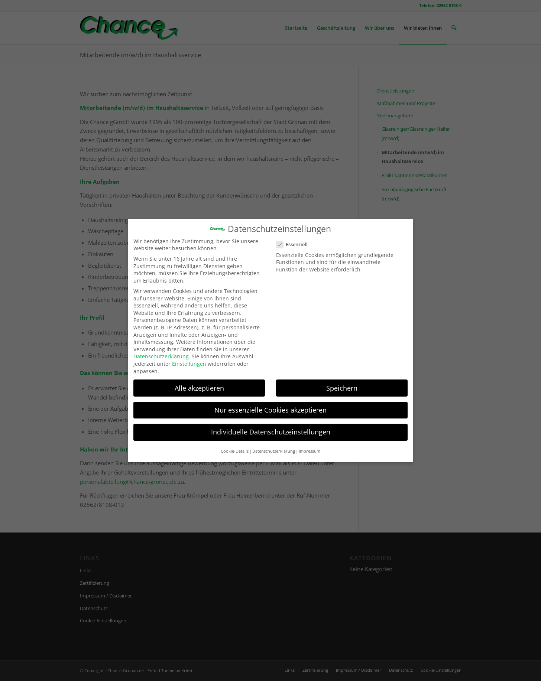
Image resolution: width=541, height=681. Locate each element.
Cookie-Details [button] (235, 447)
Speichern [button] (341, 383)
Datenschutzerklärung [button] (273, 447)
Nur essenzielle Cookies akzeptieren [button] (270, 405)
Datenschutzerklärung (161, 352)
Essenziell (295, 240)
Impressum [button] (309, 447)
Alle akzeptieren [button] (199, 383)
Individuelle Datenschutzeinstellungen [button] (270, 427)
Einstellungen (189, 359)
